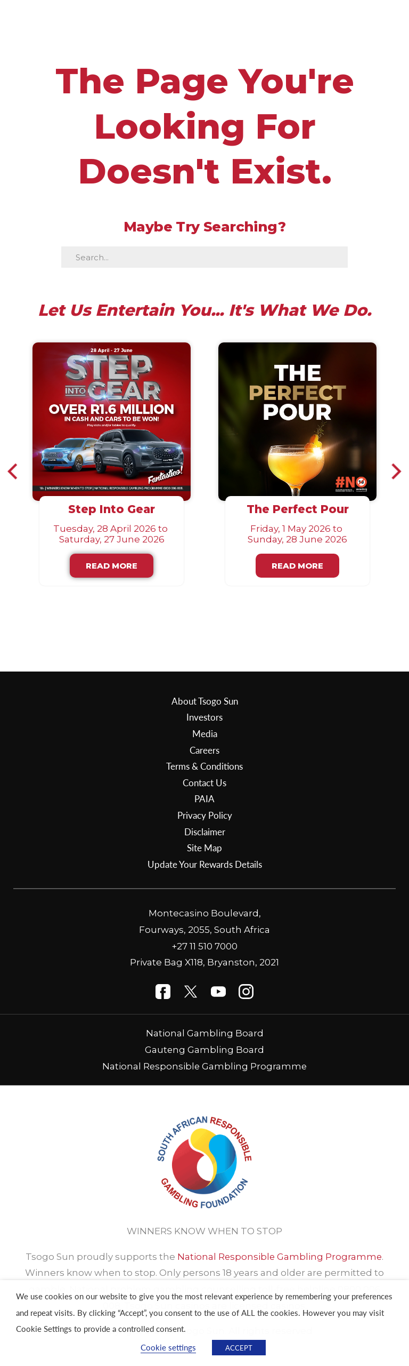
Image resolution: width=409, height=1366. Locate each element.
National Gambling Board (205, 1033)
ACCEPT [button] (238, 1348)
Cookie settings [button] (168, 1347)
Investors (204, 716)
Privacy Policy (204, 815)
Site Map (204, 847)
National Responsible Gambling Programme (205, 1066)
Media (204, 733)
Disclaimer (204, 831)
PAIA (204, 798)
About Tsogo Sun (204, 700)
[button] (18, 471)
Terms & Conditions (204, 766)
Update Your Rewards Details (205, 864)
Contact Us (204, 782)
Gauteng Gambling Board (205, 1049)
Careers (204, 750)
